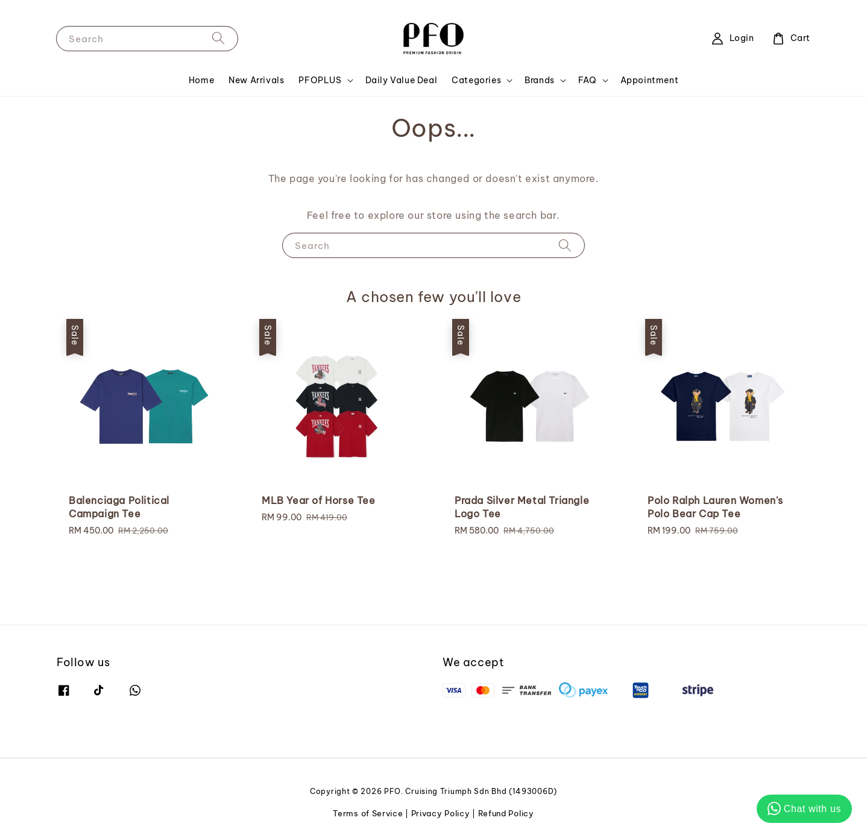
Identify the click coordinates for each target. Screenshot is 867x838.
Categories (476, 80)
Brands (540, 80)
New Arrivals (256, 80)
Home (201, 80)
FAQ (587, 80)
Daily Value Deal (401, 80)
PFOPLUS (319, 80)
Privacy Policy (440, 813)
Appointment (649, 80)
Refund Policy (506, 813)
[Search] (218, 38)
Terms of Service (368, 813)
